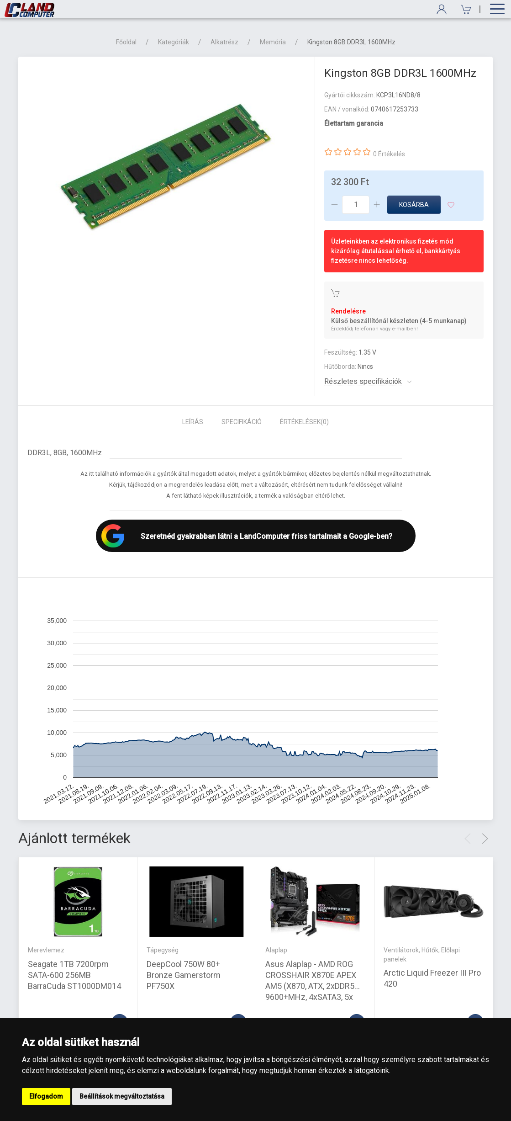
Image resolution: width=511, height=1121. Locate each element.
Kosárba (414, 204)
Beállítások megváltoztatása (121, 1096)
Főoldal (126, 42)
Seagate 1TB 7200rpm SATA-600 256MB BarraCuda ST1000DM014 (74, 975)
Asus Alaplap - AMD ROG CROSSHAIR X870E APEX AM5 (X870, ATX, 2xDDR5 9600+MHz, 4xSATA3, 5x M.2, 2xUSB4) (310, 986)
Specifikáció (241, 421)
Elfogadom (46, 1096)
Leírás (192, 421)
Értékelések (304, 421)
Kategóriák (173, 42)
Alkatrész (224, 42)
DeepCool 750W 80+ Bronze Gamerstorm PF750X (184, 975)
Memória (273, 42)
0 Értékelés (389, 154)
